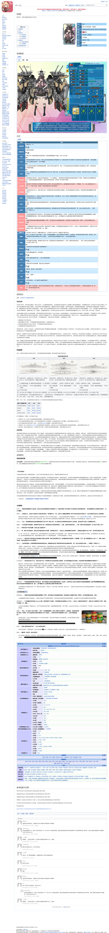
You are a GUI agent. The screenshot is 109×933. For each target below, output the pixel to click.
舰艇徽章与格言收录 (43, 778)
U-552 (51, 737)
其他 (64, 765)
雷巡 (53, 761)
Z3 (49, 705)
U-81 (39, 737)
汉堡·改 (46, 726)
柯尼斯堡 (46, 689)
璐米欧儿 (25, 821)
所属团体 (63, 755)
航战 (40, 761)
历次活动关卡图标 (79, 776)
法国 (57, 757)
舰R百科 (63, 643)
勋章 (25, 770)
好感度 (60, 767)
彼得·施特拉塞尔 (52, 648)
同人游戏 (38, 774)
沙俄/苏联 (66, 757)
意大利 (61, 757)
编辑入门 (44, 10)
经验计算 (71, 767)
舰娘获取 (85, 767)
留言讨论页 (55, 10)
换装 (95, 767)
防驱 (84, 761)
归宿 (30, 778)
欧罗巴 (42, 650)
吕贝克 (45, 724)
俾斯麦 (40, 659)
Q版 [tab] (27, 60)
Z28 (48, 711)
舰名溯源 (34, 778)
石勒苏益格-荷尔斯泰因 (52, 698)
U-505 (44, 739)
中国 (71, 757)
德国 (54, 757)
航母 (26, 761)
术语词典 (59, 776)
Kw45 (45, 678)
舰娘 (27, 813)
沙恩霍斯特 (47, 676)
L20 (40, 657)
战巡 (43, 761)
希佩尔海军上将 (47, 685)
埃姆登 (45, 687)
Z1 (44, 705)
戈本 (49, 670)
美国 (43, 757)
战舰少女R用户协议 (68, 772)
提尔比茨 (45, 659)
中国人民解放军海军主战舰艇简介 (59, 780)
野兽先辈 (24, 869)
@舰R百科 (63, 10)
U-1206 (60, 737)
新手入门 (26, 767)
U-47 (39, 735)
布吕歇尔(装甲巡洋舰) (48, 683)
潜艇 (70, 761)
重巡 (47, 761)
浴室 (54, 770)
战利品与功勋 (78, 767)
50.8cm (39, 408)
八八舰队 (30, 780)
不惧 (37, 556)
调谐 (68, 763)
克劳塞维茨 (47, 681)
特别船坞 (79, 770)
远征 (47, 767)
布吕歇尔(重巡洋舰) (57, 685)
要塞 (58, 763)
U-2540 (45, 746)
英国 (47, 757)
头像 (29, 770)
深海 (80, 757)
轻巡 (57, 761)
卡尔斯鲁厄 (53, 689)
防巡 (90, 761)
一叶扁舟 (25, 837)
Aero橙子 (24, 852)
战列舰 (22, 813)
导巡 (87, 761)
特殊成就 (65, 776)
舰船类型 (63, 759)
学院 (57, 770)
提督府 (38, 770)
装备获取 (90, 767)
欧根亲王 (66, 685)
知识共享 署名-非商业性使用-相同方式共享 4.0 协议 (53, 932)
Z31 (45, 713)
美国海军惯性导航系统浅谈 (71, 778)
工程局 (73, 770)
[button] (4, 203)
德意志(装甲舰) (48, 674)
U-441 (46, 737)
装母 (33, 761)
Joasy (23, 861)
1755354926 (25, 844)
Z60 (45, 720)
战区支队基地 (67, 770)
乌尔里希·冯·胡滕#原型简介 (27, 297)
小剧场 (86, 776)
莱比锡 (45, 692)
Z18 (48, 709)
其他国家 (75, 757)
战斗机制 (52, 767)
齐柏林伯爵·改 (44, 652)
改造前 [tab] (19, 56)
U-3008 (50, 746)
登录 (65, 907)
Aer (23, 883)
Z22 (54, 709)
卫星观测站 (27, 772)
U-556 (55, 737)
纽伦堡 (50, 692)
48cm (28, 408)
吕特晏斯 (48, 729)
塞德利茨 (46, 672)
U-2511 (40, 746)
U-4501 (40, 750)
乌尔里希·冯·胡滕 (86, 516)
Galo (25, 776)
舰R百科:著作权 (87, 932)
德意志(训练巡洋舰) (49, 696)
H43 (40, 665)
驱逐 (63, 761)
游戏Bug (38, 776)
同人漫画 (32, 774)
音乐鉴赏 (33, 770)
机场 (65, 763)
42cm (28, 410)
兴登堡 (40, 661)
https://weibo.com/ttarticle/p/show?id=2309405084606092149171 (33, 809)
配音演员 (39, 772)
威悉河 (40, 654)
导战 (97, 761)
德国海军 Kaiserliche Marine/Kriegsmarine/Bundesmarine (63, 646)
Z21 (51, 709)
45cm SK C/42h (34, 425)
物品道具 (71, 776)
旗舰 (55, 763)
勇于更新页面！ (82, 9)
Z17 (45, 709)
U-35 (39, 731)
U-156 (39, 739)
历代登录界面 (44, 776)
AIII (39, 668)
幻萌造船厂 (52, 778)
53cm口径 (44, 423)
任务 (44, 767)
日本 (50, 757)
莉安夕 (40, 748)
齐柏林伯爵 (44, 648)
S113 (45, 700)
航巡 (50, 761)
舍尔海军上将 (56, 674)
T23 (45, 718)
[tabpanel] (62, 95)
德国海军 (31, 813)
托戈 (38, 753)
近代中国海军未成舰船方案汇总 (41, 780)
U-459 (39, 742)
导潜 (67, 761)
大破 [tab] (23, 60)
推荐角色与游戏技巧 (35, 767)
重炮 (60, 761)
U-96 (43, 737)
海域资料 (65, 767)
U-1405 (40, 744)
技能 (56, 767)
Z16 (45, 707)
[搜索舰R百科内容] (97, 5)
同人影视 (26, 774)
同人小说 (44, 774)
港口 (62, 763)
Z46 (45, 716)
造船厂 (26, 778)
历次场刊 (45, 772)
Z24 (45, 711)
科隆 (58, 689)
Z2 (46, 705)
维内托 (32, 557)
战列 (36, 761)
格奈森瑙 (53, 676)
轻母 (30, 761)
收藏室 (43, 770)
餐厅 (50, 770)
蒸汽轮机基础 (59, 778)
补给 (77, 761)
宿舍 (47, 770)
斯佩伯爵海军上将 (66, 674)
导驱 (80, 761)
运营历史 (50, 772)
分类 (18, 813)
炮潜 (73, 761)
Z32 (48, 713)
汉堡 (45, 722)
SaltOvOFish (26, 828)
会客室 (54, 776)
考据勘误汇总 (31, 776)
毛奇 (45, 670)
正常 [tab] (19, 60)
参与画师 (33, 772)
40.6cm (29, 405)
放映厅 (61, 770)
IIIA (39, 733)
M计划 (45, 694)
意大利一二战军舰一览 (85, 778)
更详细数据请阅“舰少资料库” (92, 63)
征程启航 (74, 97)
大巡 (94, 761)
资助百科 (49, 10)
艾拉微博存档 (57, 772)
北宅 (23, 554)
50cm (33, 405)
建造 (70, 96)
